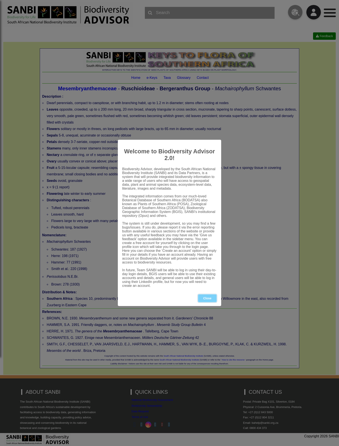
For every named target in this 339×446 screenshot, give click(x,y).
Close (207, 298)
